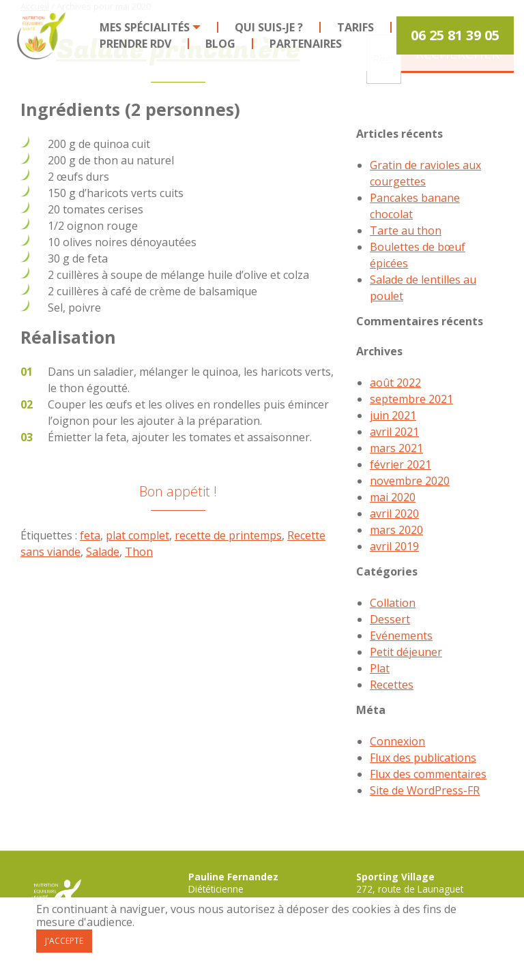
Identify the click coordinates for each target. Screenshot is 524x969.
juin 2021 (393, 415)
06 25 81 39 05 (455, 35)
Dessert (390, 619)
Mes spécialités (145, 27)
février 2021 (400, 464)
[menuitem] (150, 27)
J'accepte (64, 940)
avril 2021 (394, 431)
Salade (102, 551)
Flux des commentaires (428, 773)
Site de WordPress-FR (425, 790)
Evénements (401, 635)
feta (90, 535)
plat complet (137, 535)
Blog (220, 43)
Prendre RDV (135, 43)
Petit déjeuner (406, 651)
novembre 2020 (410, 480)
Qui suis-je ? (269, 27)
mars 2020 (396, 529)
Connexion (397, 741)
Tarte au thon (405, 230)
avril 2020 (394, 513)
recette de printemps (228, 535)
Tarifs (355, 27)
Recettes (391, 684)
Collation (393, 602)
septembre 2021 (411, 398)
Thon (139, 551)
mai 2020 (393, 497)
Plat (380, 668)
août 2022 (395, 382)
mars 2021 (396, 448)
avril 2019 (394, 546)
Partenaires (306, 43)
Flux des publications (423, 757)
